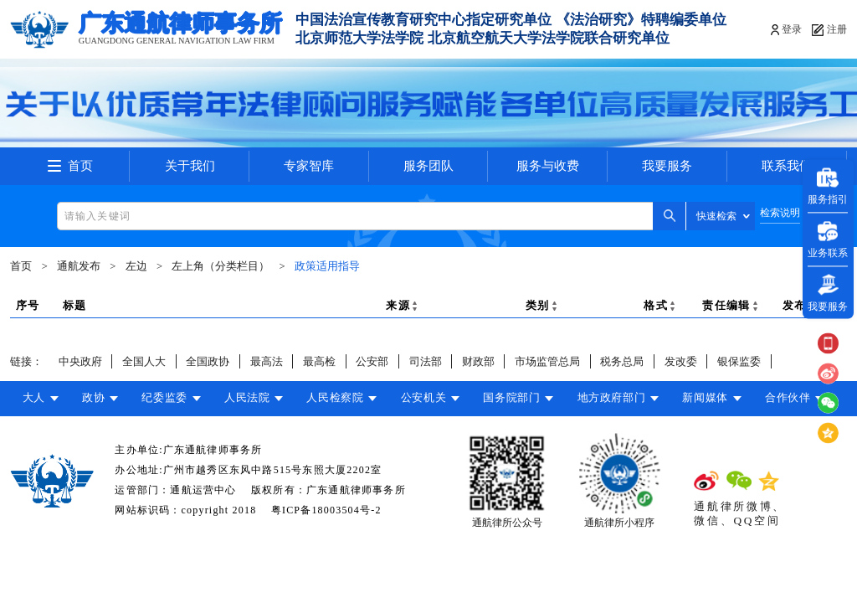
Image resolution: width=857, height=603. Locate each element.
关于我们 (190, 166)
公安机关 (424, 398)
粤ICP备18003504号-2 (326, 510)
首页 (80, 166)
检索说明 (780, 213)
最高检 (319, 361)
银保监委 (739, 361)
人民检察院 (334, 398)
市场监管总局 (547, 361)
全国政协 (207, 361)
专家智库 (309, 166)
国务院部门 (511, 398)
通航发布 (78, 266)
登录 (792, 29)
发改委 (681, 361)
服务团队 (428, 166)
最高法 (266, 361)
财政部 (478, 361)
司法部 (425, 361)
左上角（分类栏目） (220, 266)
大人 (34, 398)
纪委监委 (164, 398)
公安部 (372, 361)
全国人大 (144, 361)
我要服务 (667, 166)
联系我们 (787, 166)
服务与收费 (547, 166)
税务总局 (622, 361)
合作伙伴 (788, 398)
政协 (93, 398)
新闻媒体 (705, 398)
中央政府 (80, 361)
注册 (837, 29)
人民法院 (247, 398)
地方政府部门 (611, 398)
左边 (136, 266)
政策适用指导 (327, 266)
